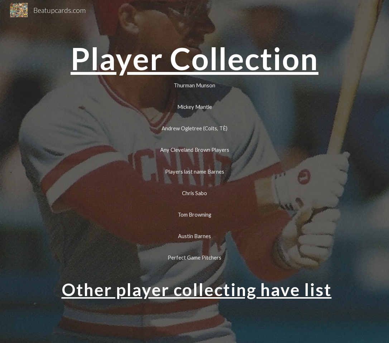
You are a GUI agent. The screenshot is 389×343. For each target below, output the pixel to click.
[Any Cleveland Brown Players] (194, 150)
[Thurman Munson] (194, 85)
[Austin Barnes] (194, 236)
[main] (194, 58)
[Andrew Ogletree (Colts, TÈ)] (194, 128)
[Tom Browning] (194, 214)
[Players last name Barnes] (194, 171)
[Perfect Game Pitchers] (194, 257)
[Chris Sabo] (194, 193)
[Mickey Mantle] (194, 106)
